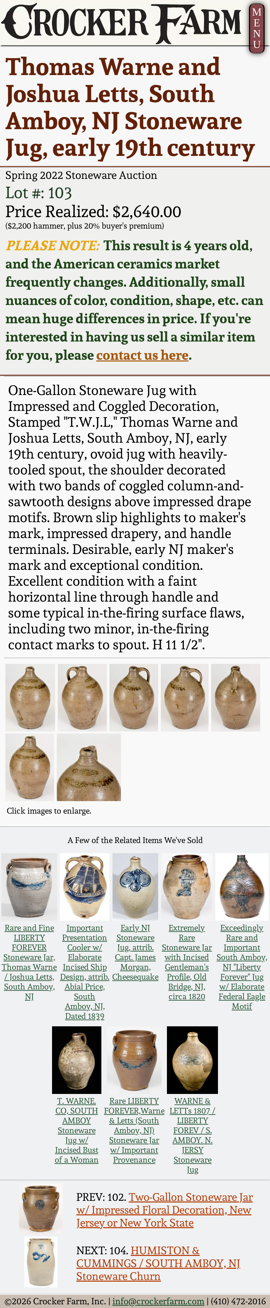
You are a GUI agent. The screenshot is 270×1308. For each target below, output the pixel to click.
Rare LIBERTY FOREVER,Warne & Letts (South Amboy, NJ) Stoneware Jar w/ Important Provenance (134, 1130)
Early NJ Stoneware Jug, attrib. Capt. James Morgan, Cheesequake (135, 952)
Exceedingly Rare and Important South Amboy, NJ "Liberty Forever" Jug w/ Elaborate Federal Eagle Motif (242, 967)
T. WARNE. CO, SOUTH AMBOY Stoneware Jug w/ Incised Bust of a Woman (77, 1130)
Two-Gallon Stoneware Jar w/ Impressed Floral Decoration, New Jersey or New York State (164, 1210)
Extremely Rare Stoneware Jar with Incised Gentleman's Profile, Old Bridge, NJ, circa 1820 (187, 962)
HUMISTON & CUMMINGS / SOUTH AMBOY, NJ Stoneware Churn (158, 1263)
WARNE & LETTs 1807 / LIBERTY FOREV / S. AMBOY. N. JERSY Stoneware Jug (192, 1135)
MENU (257, 28)
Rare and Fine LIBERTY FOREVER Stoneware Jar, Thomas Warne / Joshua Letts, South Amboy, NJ (29, 962)
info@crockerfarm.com (158, 1301)
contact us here (142, 355)
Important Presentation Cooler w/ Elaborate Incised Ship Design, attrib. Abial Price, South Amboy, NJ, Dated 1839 (84, 972)
